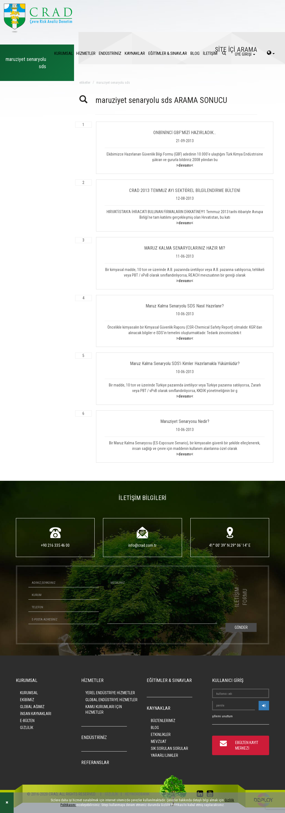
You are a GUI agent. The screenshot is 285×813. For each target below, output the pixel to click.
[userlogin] (264, 705)
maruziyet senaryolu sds (113, 83)
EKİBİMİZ (27, 700)
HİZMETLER (85, 53)
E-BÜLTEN (27, 720)
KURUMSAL (63, 53)
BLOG (195, 53)
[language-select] (270, 53)
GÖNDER (241, 627)
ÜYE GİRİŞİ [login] (245, 54)
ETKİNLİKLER (161, 734)
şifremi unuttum (222, 716)
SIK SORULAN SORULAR (169, 748)
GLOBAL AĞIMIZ (32, 706)
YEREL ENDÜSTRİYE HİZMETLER (110, 693)
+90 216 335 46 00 (55, 545)
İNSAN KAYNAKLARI (35, 713)
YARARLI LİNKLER (164, 755)
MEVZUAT (158, 741)
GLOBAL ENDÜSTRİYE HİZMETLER (111, 700)
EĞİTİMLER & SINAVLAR (167, 53)
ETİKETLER (84, 83)
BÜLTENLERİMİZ (163, 720)
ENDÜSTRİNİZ (110, 53)
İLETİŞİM (210, 53)
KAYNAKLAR (135, 53)
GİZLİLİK (26, 727)
